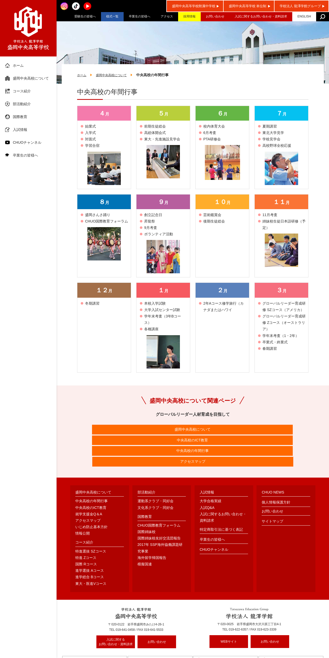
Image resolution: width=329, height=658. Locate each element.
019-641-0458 (125, 601)
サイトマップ (272, 492)
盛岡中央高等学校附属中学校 (193, 6)
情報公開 (82, 504)
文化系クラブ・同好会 (155, 479)
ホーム (18, 65)
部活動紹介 (22, 104)
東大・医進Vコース (90, 555)
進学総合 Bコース (89, 548)
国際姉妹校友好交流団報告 (159, 509)
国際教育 (20, 117)
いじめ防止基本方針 (91, 498)
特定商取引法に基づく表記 (221, 501)
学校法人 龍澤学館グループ (300, 6)
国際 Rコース (86, 535)
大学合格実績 (210, 472)
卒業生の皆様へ (139, 16)
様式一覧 (112, 16)
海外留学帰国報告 (152, 529)
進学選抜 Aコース (89, 542)
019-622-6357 (238, 601)
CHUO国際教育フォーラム (159, 497)
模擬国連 (145, 535)
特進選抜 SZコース (90, 522)
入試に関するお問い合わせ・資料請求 (261, 16)
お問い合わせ (215, 16)
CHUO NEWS (273, 463)
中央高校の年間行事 (223, 431)
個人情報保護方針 (276, 474)
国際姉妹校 (147, 503)
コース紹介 (22, 91)
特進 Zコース (85, 529)
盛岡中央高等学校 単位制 (248, 6)
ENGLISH (304, 16)
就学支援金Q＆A (88, 485)
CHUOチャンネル (27, 142)
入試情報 (20, 130)
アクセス (167, 16)
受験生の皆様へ (85, 16)
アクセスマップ (283, 431)
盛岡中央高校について (31, 78)
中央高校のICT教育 (162, 431)
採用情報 (189, 16)
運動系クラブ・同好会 (155, 472)
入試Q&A (207, 479)
